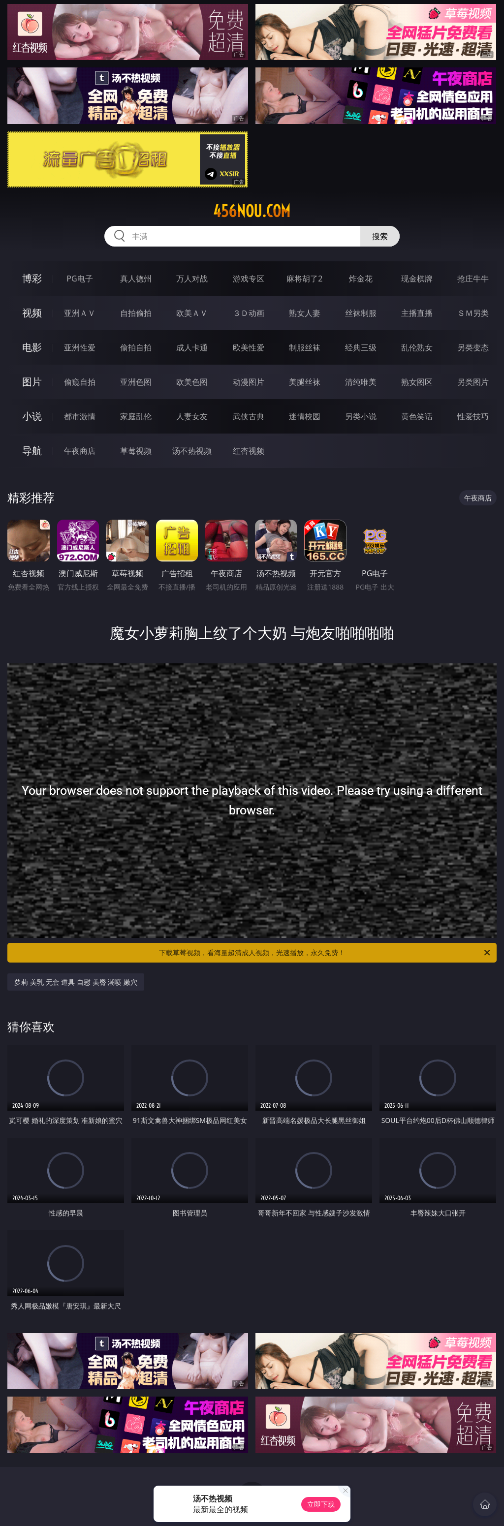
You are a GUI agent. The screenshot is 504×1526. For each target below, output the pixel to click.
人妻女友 (192, 416)
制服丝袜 (304, 347)
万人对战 (192, 278)
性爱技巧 (473, 416)
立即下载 (321, 1504)
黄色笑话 (417, 416)
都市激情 (79, 416)
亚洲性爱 (79, 347)
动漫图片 (248, 381)
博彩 (32, 278)
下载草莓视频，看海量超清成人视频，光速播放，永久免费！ (325, 953)
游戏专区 (248, 278)
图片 (32, 381)
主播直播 (417, 313)
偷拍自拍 (136, 347)
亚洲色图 (136, 381)
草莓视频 (136, 450)
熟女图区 (417, 381)
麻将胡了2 (304, 278)
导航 (32, 450)
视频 (32, 312)
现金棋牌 (417, 278)
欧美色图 (192, 381)
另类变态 (473, 347)
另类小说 (361, 416)
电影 (32, 347)
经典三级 (361, 347)
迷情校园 (304, 416)
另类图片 (473, 381)
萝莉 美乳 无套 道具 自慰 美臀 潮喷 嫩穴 (75, 982)
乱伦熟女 (417, 347)
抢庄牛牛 (473, 278)
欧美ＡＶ (192, 313)
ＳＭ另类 (473, 313)
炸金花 (361, 278)
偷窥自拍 (79, 381)
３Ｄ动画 (248, 313)
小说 (32, 416)
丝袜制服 (361, 313)
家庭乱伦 (136, 416)
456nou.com (251, 211)
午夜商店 (79, 450)
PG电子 (79, 278)
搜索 (380, 236)
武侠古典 (248, 416)
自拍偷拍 (136, 313)
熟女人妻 (304, 313)
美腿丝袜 (304, 381)
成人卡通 (192, 347)
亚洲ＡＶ (79, 313)
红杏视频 (248, 450)
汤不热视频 (192, 450)
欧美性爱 (248, 347)
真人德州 (136, 278)
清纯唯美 (361, 381)
